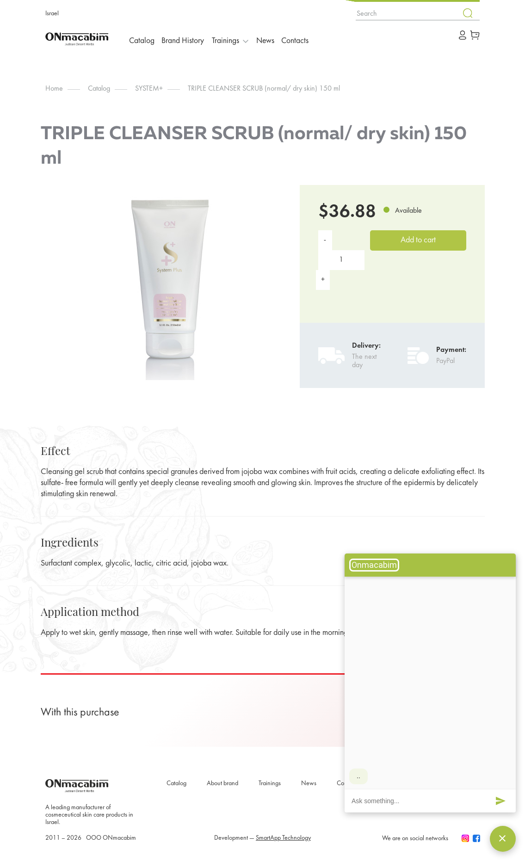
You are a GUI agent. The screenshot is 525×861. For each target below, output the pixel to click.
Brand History (187, 39)
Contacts (306, 39)
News (273, 39)
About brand (222, 784)
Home (54, 88)
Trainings (270, 784)
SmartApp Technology (283, 838)
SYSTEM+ (149, 88)
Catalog (143, 39)
